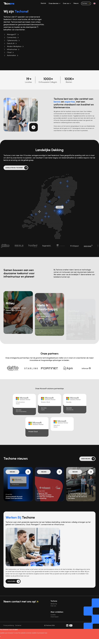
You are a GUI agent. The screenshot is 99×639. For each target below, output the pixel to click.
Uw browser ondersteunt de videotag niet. (75, 20)
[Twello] (62, 206)
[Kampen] (59, 197)
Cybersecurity (12, 40)
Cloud (9, 52)
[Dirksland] (32, 215)
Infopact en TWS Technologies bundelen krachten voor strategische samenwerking (45, 496)
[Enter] (66, 202)
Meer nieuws (85, 463)
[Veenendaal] (55, 211)
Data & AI (10, 43)
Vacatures (11, 585)
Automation (11, 55)
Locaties (53, 614)
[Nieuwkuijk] (45, 217)
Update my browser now (39, 633)
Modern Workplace (14, 46)
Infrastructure (12, 49)
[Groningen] (67, 181)
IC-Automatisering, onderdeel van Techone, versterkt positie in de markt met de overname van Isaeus (77, 496)
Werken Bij (54, 603)
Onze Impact (55, 616)
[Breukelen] (45, 206)
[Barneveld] (55, 207)
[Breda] (42, 220)
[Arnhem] (60, 211)
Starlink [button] (43, 3)
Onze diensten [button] (54, 3)
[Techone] (9, 3)
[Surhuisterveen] (61, 183)
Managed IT (11, 34)
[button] (94, 3)
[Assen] (67, 186)
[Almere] (49, 201)
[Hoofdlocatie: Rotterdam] (39, 211)
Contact (86, 3)
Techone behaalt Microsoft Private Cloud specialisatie (14, 497)
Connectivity (11, 37)
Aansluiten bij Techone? (14, 167)
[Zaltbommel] (46, 213)
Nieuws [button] (76, 3)
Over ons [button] (66, 3)
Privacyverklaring (9, 625)
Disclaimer (18, 625)
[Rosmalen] (49, 217)
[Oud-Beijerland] (36, 214)
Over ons (53, 606)
